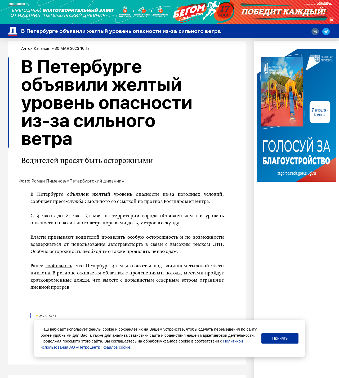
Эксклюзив (47, 315)
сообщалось (59, 266)
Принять (280, 338)
